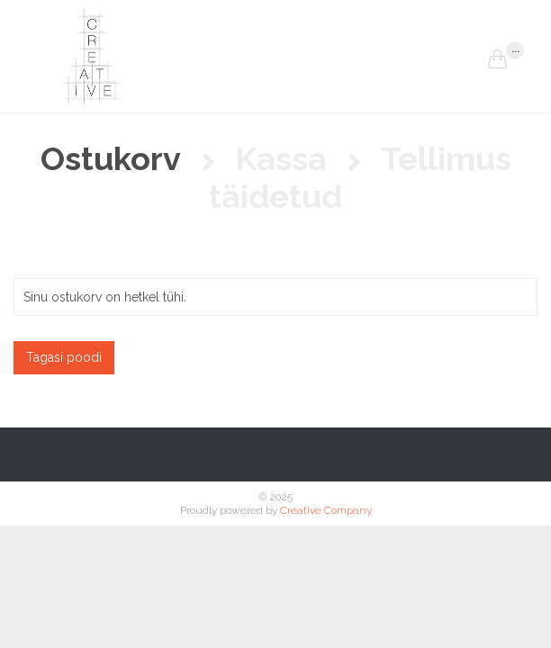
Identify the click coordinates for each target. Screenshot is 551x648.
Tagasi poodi (64, 357)
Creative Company (326, 510)
